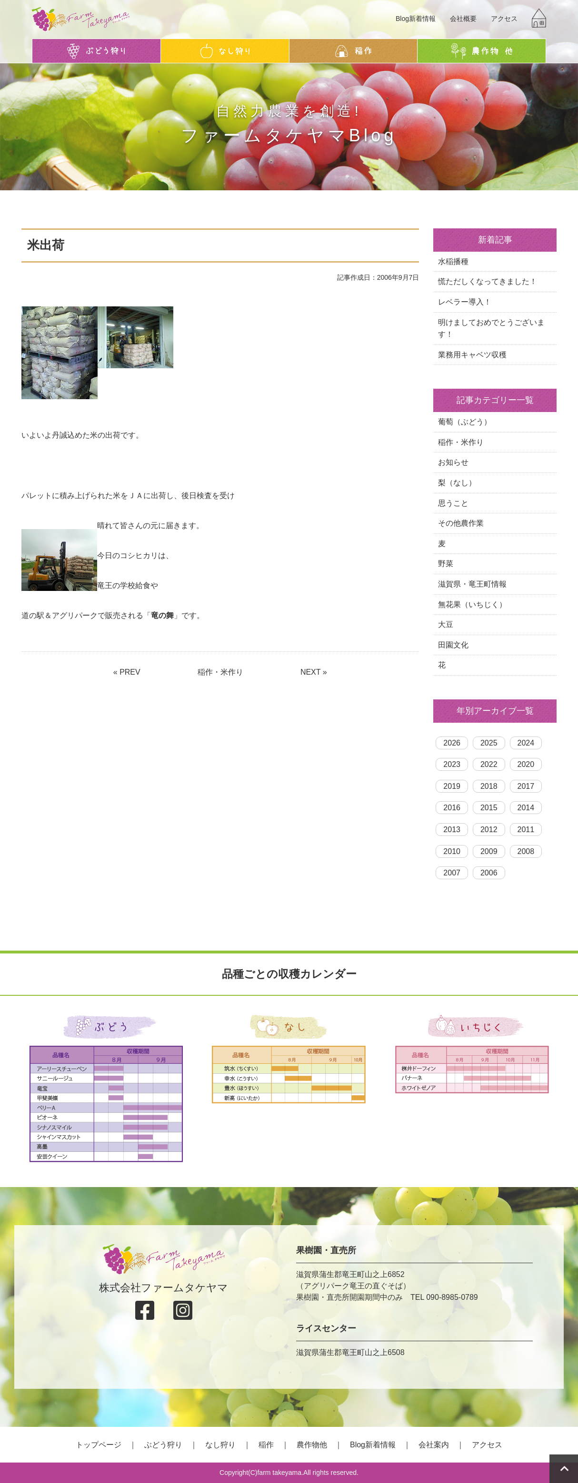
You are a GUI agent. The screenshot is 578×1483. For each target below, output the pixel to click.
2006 (489, 873)
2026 (451, 743)
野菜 (445, 564)
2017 (526, 786)
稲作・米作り (220, 672)
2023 (451, 764)
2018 (489, 786)
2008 (526, 851)
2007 (451, 873)
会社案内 (434, 1445)
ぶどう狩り (163, 1445)
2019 (451, 786)
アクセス (504, 18)
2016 (451, 808)
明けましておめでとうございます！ (491, 328)
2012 (489, 829)
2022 (489, 764)
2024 (526, 743)
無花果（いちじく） (472, 604)
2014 (526, 808)
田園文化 (453, 645)
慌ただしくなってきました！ (487, 281)
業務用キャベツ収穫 (472, 355)
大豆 (445, 624)
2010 (451, 851)
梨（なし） (457, 483)
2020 (526, 764)
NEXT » (313, 672)
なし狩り (220, 1445)
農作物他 (312, 1445)
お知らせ (453, 462)
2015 (489, 808)
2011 (526, 829)
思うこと (453, 503)
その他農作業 (461, 523)
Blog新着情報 (416, 18)
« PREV (126, 672)
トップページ (98, 1445)
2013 (451, 829)
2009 (489, 851)
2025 (489, 743)
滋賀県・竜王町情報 (472, 584)
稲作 (266, 1445)
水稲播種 (453, 261)
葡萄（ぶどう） (464, 422)
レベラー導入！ (464, 302)
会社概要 (463, 18)
